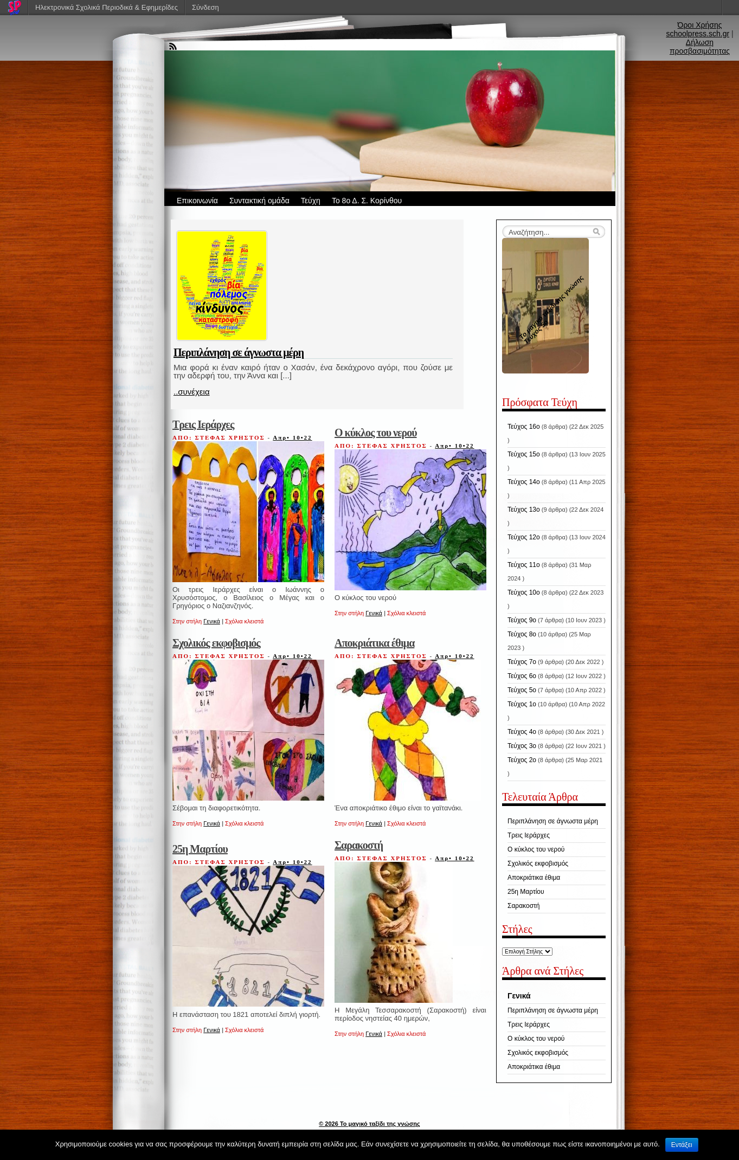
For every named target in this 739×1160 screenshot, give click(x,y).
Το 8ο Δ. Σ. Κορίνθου (367, 200)
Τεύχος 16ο (523, 426)
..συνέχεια (191, 391)
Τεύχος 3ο (521, 746)
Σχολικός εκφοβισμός (216, 643)
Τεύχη (310, 200)
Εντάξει (681, 1145)
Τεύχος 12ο (523, 537)
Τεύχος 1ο (521, 704)
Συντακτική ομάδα (259, 200)
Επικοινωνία (197, 200)
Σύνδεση (205, 7)
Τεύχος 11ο (523, 565)
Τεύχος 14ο (523, 482)
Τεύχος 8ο (521, 634)
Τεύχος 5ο (521, 690)
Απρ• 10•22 (292, 437)
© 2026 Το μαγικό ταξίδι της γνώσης (369, 1123)
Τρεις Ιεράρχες (203, 424)
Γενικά (211, 621)
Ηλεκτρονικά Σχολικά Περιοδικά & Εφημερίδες (106, 7)
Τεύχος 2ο (521, 760)
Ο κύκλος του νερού (376, 433)
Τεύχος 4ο (521, 732)
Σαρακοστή (359, 845)
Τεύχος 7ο (521, 662)
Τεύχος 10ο (523, 592)
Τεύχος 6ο (521, 676)
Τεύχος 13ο (523, 509)
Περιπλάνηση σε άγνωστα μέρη (238, 352)
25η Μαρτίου (200, 849)
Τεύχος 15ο (523, 454)
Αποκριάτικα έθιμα (374, 643)
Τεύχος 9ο (521, 620)
